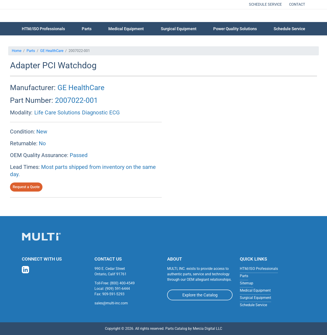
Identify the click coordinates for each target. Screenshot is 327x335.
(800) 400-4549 (122, 283)
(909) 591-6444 (117, 288)
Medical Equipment (126, 28)
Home (16, 51)
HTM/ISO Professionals (43, 28)
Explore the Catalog (200, 295)
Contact (297, 4)
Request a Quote (26, 187)
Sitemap (246, 283)
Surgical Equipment (178, 28)
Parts (31, 51)
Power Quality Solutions (235, 28)
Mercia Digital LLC (207, 328)
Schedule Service (265, 4)
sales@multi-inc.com (111, 303)
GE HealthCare (51, 51)
